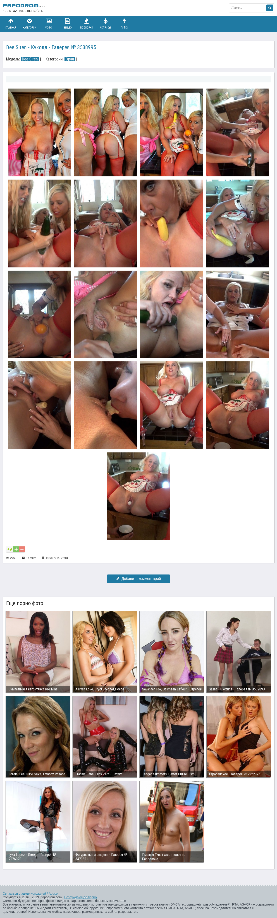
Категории (30, 23)
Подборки (87, 23)
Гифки (124, 23)
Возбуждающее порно (80, 897)
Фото (49, 23)
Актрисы (105, 23)
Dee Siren (30, 59)
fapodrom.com (25, 8)
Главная (11, 23)
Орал (70, 59)
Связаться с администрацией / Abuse (30, 893)
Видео (68, 23)
